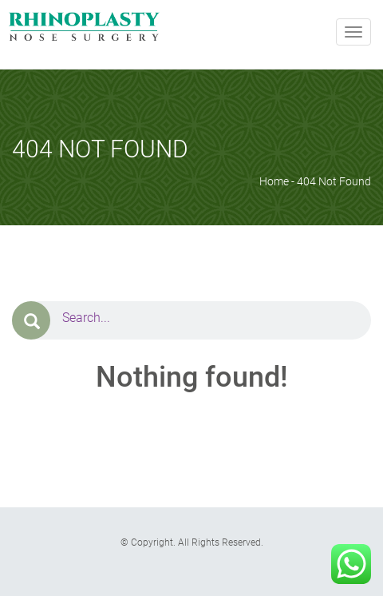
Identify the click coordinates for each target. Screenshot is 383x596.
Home (274, 181)
